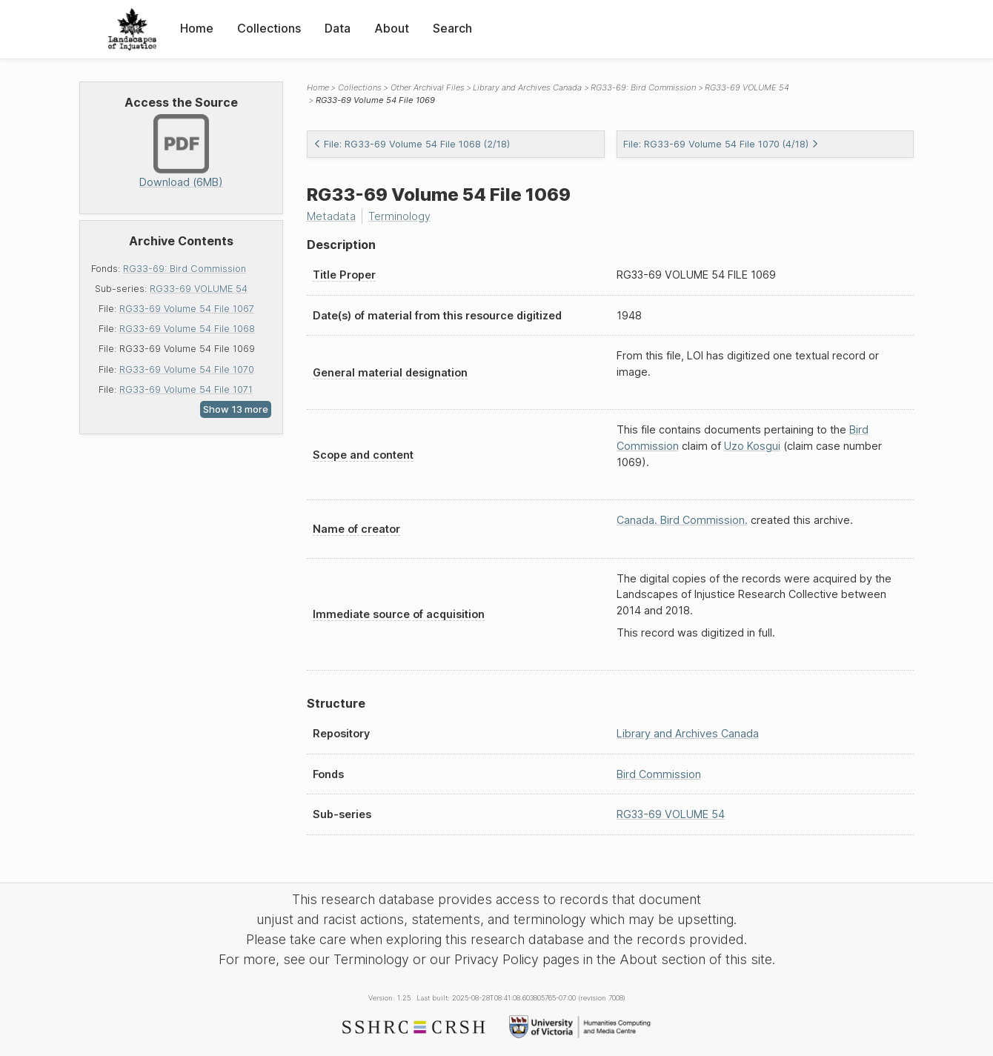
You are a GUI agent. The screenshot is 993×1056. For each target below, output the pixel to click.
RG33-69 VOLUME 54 (199, 288)
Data (338, 28)
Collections (269, 28)
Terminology (399, 216)
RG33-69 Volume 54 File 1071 (186, 389)
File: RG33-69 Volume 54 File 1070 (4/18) (721, 144)
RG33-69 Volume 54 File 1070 (186, 369)
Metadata (331, 216)
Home (196, 28)
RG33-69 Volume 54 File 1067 (186, 308)
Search (452, 28)
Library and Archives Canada (527, 87)
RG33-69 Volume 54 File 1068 (187, 328)
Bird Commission (659, 774)
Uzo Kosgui (752, 445)
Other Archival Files (428, 87)
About (391, 28)
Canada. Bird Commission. (682, 520)
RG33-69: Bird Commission (184, 268)
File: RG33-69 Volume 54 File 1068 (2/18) (411, 144)
